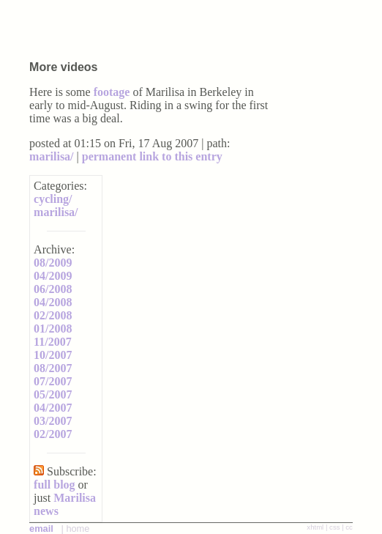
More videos (63, 67)
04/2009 (53, 276)
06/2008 (53, 289)
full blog (54, 484)
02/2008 (53, 315)
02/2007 (53, 434)
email (41, 528)
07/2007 (53, 381)
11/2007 (53, 341)
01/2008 (53, 328)
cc (349, 527)
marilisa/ (51, 156)
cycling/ (53, 199)
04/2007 (53, 407)
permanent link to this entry (152, 156)
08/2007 (53, 368)
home (77, 528)
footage (112, 92)
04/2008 (53, 302)
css (334, 527)
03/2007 (53, 421)
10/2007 (53, 355)
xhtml (315, 527)
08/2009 (53, 262)
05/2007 (53, 394)
